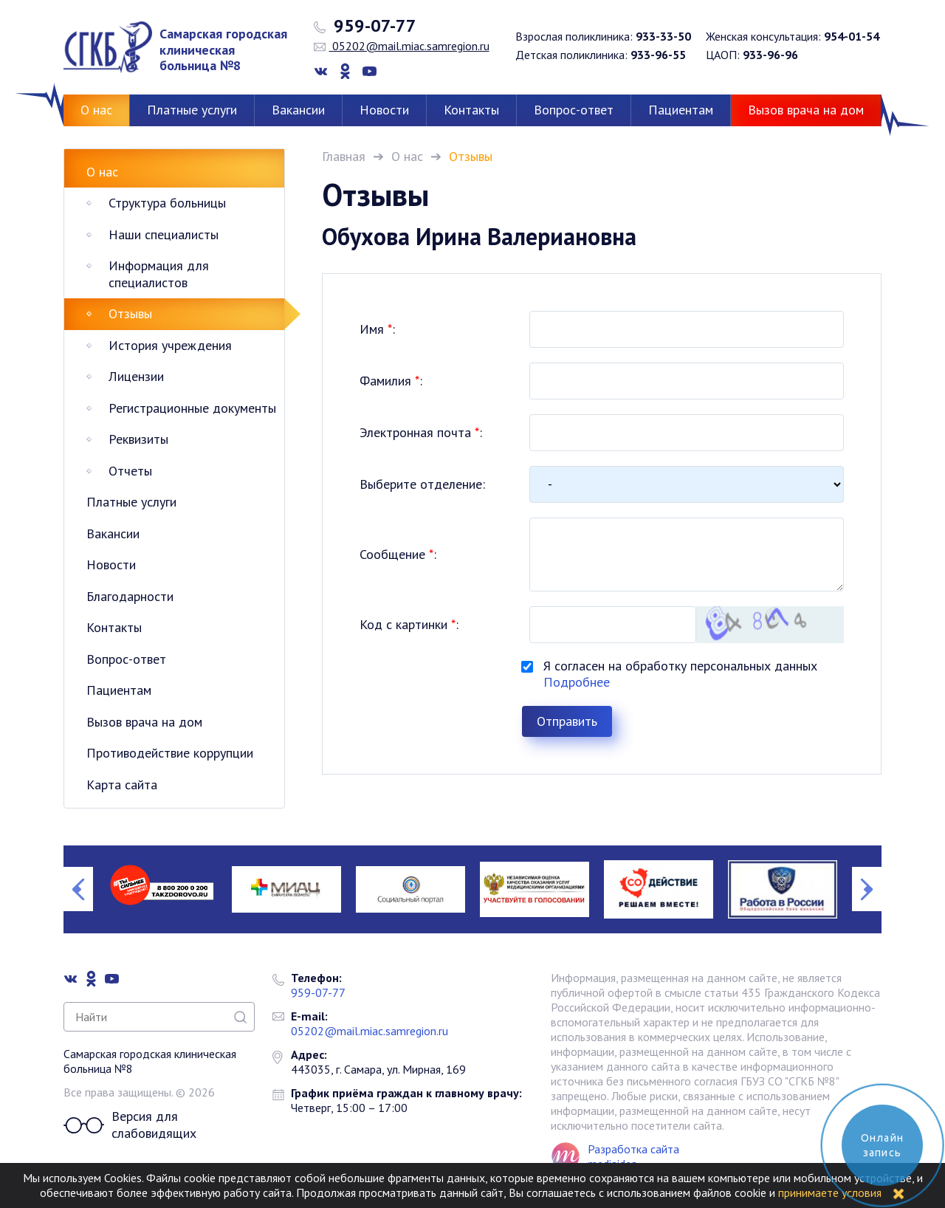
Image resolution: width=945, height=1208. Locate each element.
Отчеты (130, 470)
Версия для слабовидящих (129, 1125)
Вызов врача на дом (806, 109)
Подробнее (576, 681)
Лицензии (136, 376)
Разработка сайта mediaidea (633, 1156)
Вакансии (298, 109)
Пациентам (680, 109)
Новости (384, 109)
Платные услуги (192, 109)
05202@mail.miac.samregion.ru (401, 45)
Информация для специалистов (159, 274)
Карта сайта (121, 784)
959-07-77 (365, 26)
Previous (78, 889)
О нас (96, 109)
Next (867, 889)
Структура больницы (167, 202)
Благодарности (129, 596)
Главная (343, 156)
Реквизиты (138, 438)
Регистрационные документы (192, 407)
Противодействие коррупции (169, 752)
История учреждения (170, 345)
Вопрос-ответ (574, 109)
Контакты (471, 109)
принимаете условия (830, 1192)
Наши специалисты (164, 234)
